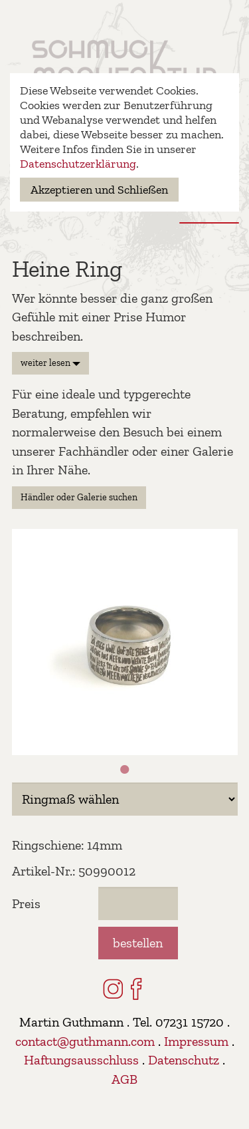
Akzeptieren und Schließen (99, 189)
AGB (124, 1079)
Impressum (196, 1041)
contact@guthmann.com (85, 1041)
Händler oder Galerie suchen (79, 497)
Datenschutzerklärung (78, 163)
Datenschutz (183, 1060)
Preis (26, 903)
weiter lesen (50, 363)
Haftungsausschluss (81, 1060)
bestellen (138, 943)
